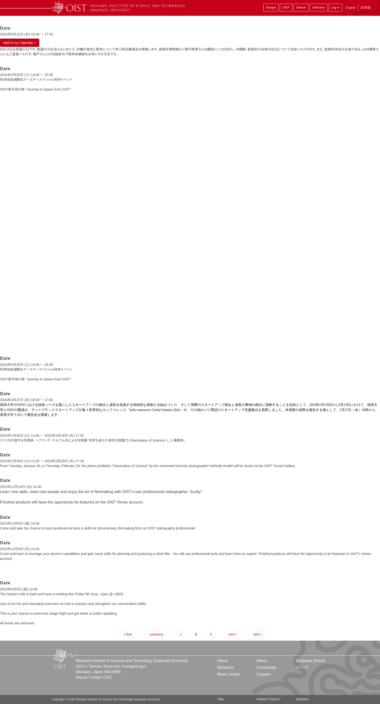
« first (127, 634)
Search (301, 7)
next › (233, 634)
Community (266, 667)
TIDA (220, 699)
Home (222, 661)
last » (257, 634)
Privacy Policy (269, 699)
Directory (318, 7)
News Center (228, 674)
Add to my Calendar (19, 43)
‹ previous (155, 634)
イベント (302, 667)
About (262, 661)
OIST (286, 7)
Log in (335, 7)
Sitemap (302, 699)
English (351, 7)
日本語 (365, 7)
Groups (271, 7)
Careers (263, 674)
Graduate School (310, 661)
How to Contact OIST (94, 677)
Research (225, 667)
